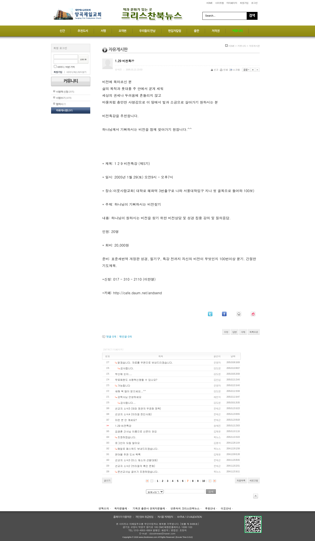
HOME (209, 2)
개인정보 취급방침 (144, 517)
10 (203, 481)
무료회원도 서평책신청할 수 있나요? (136, 379)
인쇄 (224, 69)
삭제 (243, 332)
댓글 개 (111, 336)
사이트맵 (219, 2)
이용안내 (226, 508)
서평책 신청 (65, 91)
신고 (214, 69)
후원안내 (210, 508)
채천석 (217, 397)
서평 (103, 30)
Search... (210, 15)
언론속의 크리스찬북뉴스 (184, 508)
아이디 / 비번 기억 (64, 67)
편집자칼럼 (174, 30)
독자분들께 (120, 508)
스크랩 (235, 69)
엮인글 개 (125, 336)
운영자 (217, 362)
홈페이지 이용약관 (122, 517)
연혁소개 (104, 508)
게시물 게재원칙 (165, 517)
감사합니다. (127, 368)
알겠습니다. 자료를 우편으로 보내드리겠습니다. (145, 362)
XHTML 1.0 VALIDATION (189, 517)
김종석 (217, 443)
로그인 (254, 2)
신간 (62, 30)
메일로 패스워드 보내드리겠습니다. (137, 448)
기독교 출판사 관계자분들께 (149, 508)
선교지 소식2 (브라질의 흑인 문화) (135, 466)
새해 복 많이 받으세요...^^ (130, 391)
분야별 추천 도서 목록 (128, 454)
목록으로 (253, 332)
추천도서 (82, 30)
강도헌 (217, 368)
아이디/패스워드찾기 (76, 72)
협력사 (61, 104)
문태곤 (217, 408)
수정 (226, 332)
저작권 (215, 30)
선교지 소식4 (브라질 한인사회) (133, 414)
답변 (234, 332)
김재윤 (217, 431)
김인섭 (217, 379)
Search (252, 16)
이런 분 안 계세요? (126, 420)
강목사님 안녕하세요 (129, 397)
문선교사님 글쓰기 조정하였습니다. (137, 471)
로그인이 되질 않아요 (127, 443)
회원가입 (244, 2)
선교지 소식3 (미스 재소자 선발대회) (136, 460)
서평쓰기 (63, 97)
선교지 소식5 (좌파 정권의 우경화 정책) (138, 408)
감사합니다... (128, 402)
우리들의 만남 (147, 30)
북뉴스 (217, 437)
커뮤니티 (237, 30)
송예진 (217, 425)
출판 (196, 30)
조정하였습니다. (126, 437)
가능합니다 (123, 385)
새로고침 (253, 480)
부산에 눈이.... (123, 374)
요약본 (122, 30)
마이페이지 (231, 2)
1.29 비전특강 (123, 425)
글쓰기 (107, 480)
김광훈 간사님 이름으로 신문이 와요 (136, 431)
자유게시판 (64, 110)
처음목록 (241, 480)
